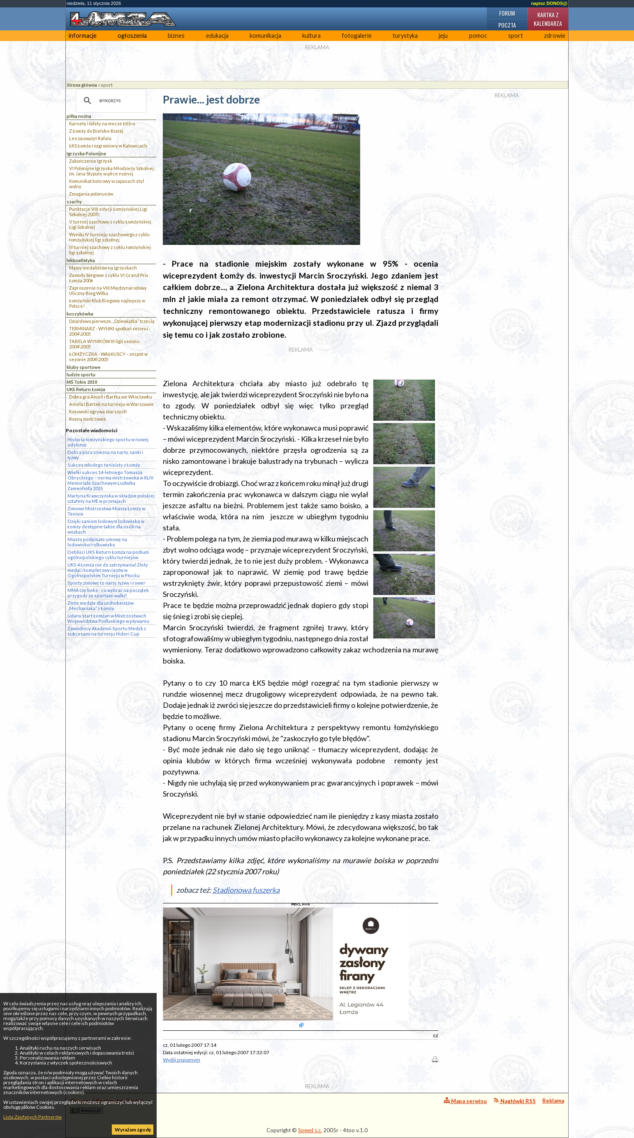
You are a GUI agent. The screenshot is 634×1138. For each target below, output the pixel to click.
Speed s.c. (310, 1130)
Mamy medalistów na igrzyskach (103, 267)
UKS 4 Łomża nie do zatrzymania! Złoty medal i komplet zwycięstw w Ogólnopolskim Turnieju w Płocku (107, 570)
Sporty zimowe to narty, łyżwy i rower (106, 582)
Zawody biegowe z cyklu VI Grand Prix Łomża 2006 (108, 277)
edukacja (217, 35)
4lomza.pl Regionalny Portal (106, 1106)
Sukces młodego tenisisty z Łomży (103, 465)
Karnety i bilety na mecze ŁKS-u (102, 123)
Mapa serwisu (465, 1100)
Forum (507, 13)
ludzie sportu (81, 374)
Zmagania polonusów (91, 193)
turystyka (405, 35)
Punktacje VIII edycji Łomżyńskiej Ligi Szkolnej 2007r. (108, 211)
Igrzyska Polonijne (86, 153)
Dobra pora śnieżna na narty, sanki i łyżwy (105, 454)
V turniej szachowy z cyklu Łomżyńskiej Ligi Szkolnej (110, 224)
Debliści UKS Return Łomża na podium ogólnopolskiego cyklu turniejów (108, 554)
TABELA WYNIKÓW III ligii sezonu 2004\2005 (104, 344)
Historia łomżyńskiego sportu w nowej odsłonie (107, 442)
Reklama (553, 1100)
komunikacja (265, 35)
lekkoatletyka (81, 260)
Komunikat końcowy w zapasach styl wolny (106, 183)
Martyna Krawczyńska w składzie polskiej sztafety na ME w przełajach (111, 498)
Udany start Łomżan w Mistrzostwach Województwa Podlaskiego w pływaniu (108, 618)
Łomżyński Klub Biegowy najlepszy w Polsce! (107, 303)
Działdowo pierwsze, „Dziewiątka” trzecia (112, 321)
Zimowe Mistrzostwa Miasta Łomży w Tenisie (106, 511)
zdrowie (554, 35)
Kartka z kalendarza (548, 19)
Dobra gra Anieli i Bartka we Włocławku (110, 396)
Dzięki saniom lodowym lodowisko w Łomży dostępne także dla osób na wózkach (105, 526)
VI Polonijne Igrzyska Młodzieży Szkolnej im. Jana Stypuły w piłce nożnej (111, 171)
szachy (74, 201)
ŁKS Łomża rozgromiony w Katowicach (108, 145)
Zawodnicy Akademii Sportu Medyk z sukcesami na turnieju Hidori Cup (106, 631)
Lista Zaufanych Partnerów (32, 1117)
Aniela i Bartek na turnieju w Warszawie (111, 404)
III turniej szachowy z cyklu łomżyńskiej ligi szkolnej (110, 249)
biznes (176, 35)
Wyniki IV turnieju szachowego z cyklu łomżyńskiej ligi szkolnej (109, 237)
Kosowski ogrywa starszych (98, 411)
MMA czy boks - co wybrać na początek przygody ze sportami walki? (108, 592)
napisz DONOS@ (549, 3)
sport (515, 35)
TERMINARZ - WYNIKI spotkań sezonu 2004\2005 (108, 331)
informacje (83, 35)
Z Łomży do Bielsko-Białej (96, 131)
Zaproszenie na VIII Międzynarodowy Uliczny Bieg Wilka (108, 290)
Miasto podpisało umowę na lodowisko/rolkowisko (97, 542)
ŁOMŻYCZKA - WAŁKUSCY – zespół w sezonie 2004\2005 (108, 356)
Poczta (507, 25)
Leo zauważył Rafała (90, 138)
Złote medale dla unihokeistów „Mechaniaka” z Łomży (100, 605)
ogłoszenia (132, 35)
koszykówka (80, 313)
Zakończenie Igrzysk (90, 161)
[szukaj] (109, 101)
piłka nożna (79, 116)
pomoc (478, 35)
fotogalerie (357, 35)
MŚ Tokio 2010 (82, 382)
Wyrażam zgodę (133, 1129)
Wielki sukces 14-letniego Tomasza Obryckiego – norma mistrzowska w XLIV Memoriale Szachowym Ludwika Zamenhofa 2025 (110, 480)
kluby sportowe (83, 367)
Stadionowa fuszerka (246, 889)
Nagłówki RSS (514, 1100)
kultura (311, 35)
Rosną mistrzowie (87, 419)
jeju (443, 35)
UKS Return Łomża (86, 389)
